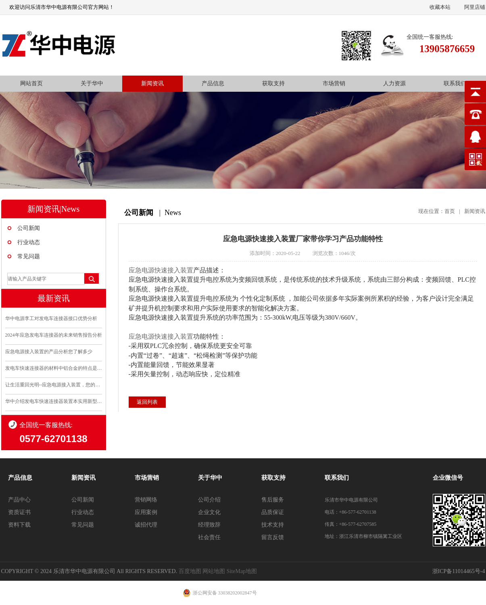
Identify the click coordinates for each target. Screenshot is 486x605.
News (173, 213)
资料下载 (19, 525)
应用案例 (146, 512)
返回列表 (147, 402)
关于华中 (92, 83)
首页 (449, 211)
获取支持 (273, 83)
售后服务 (272, 500)
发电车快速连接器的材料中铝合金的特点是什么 (53, 368)
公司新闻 (28, 228)
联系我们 (455, 83)
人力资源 (394, 83)
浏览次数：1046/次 (334, 253)
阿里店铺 (474, 7)
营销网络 (146, 500)
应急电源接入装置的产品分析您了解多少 (48, 351)
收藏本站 (440, 7)
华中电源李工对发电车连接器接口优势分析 (51, 318)
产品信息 (213, 83)
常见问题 (28, 256)
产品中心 (19, 500)
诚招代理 (146, 525)
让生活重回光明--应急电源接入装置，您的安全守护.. (53, 385)
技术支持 (272, 525)
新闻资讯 (152, 83)
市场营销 (334, 83)
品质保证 (272, 512)
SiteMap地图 (242, 571)
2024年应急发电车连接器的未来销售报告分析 (53, 335)
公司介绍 (209, 500)
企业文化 (209, 512)
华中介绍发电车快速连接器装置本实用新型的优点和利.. (53, 401)
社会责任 (209, 537)
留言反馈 (272, 537)
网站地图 (213, 571)
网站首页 (31, 83)
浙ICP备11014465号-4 (458, 571)
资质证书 (19, 512)
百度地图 (190, 571)
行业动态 (28, 242)
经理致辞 (209, 525)
